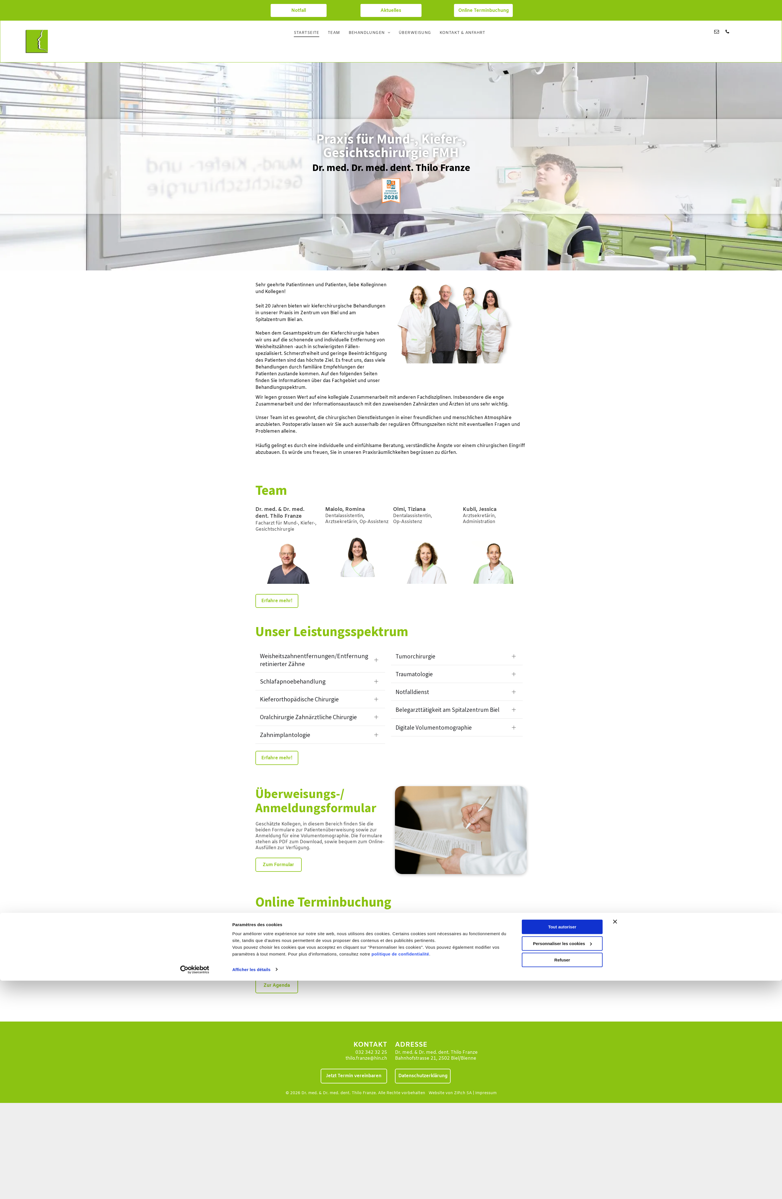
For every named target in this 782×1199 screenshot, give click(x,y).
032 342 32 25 (371, 1052)
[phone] (727, 32)
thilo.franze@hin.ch (366, 1058)
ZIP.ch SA (463, 1093)
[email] (716, 32)
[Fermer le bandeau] (615, 661)
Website (436, 1093)
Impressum (486, 1093)
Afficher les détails (251, 708)
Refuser (562, 699)
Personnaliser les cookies (562, 682)
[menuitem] (306, 33)
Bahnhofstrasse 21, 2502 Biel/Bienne (435, 1058)
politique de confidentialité (400, 692)
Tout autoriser (562, 666)
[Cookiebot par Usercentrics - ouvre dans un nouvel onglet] (195, 708)
